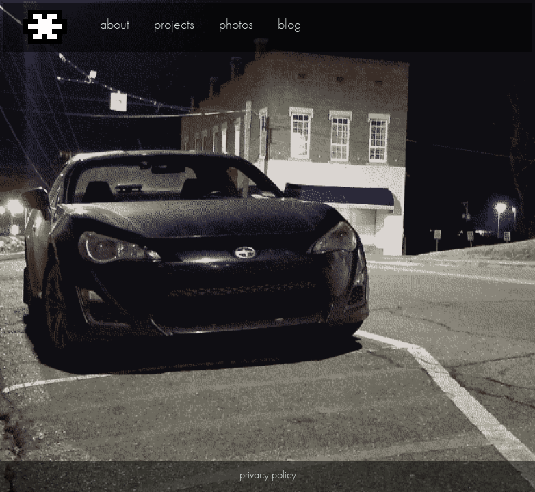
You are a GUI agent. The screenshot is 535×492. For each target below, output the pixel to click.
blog (289, 24)
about (114, 24)
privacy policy (267, 474)
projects (174, 24)
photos (236, 24)
